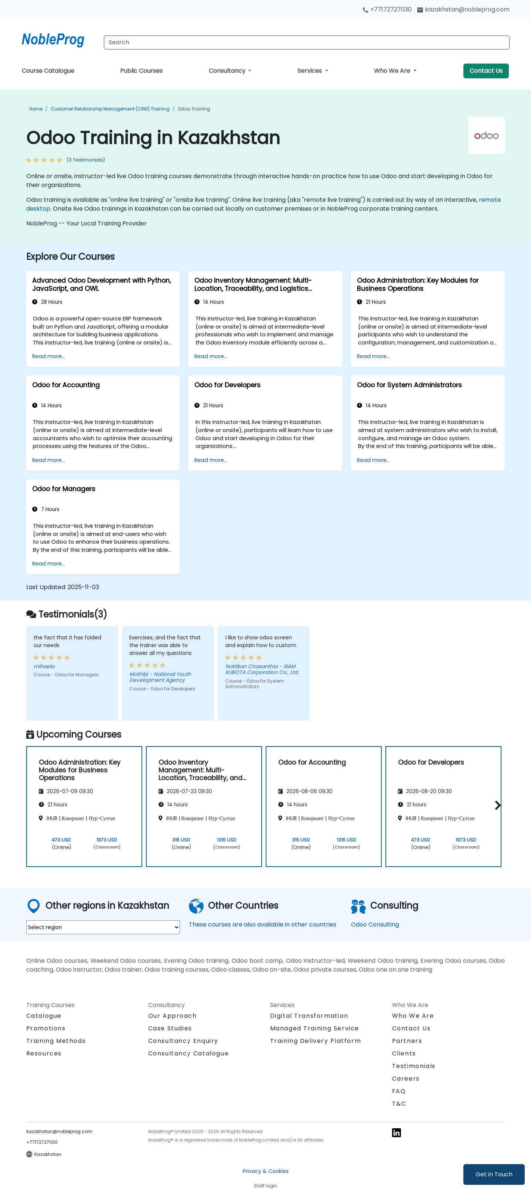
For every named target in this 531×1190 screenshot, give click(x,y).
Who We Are (393, 71)
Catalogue (44, 1015)
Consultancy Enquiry (183, 1041)
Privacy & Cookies (266, 1171)
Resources (44, 1053)
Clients (404, 1053)
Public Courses (141, 71)
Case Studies (170, 1028)
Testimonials (414, 1066)
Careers (406, 1078)
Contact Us (486, 71)
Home (35, 109)
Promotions (46, 1028)
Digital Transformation (309, 1015)
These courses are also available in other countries (262, 924)
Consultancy (228, 71)
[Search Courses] (307, 42)
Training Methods (56, 1041)
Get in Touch (494, 1174)
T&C (399, 1103)
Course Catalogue (48, 71)
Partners (407, 1041)
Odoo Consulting (375, 924)
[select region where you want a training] (103, 927)
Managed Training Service (314, 1028)
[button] (496, 805)
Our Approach (172, 1015)
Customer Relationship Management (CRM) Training (110, 109)
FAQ (399, 1091)
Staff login (265, 1186)
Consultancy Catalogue (188, 1053)
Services (310, 71)
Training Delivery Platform (315, 1041)
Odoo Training (194, 109)
